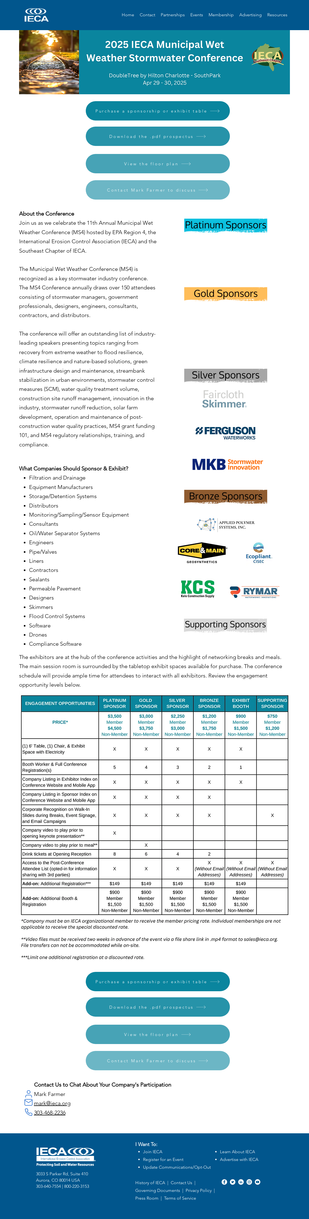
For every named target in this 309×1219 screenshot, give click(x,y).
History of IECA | (151, 1182)
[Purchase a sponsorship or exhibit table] (158, 111)
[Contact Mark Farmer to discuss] (158, 190)
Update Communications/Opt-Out (177, 1167)
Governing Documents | (160, 1190)
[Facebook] (224, 1182)
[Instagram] (249, 1182)
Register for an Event (163, 1159)
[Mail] (28, 1102)
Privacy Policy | (201, 1190)
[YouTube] (257, 1182)
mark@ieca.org (52, 1103)
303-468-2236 (50, 1112)
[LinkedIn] (241, 1182)
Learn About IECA (237, 1151)
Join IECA (152, 1151)
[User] (28, 1093)
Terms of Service (180, 1198)
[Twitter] (232, 1182)
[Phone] (28, 1112)
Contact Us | (183, 1182)
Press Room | (149, 1198)
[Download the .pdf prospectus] (158, 136)
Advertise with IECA (239, 1159)
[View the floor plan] (158, 163)
